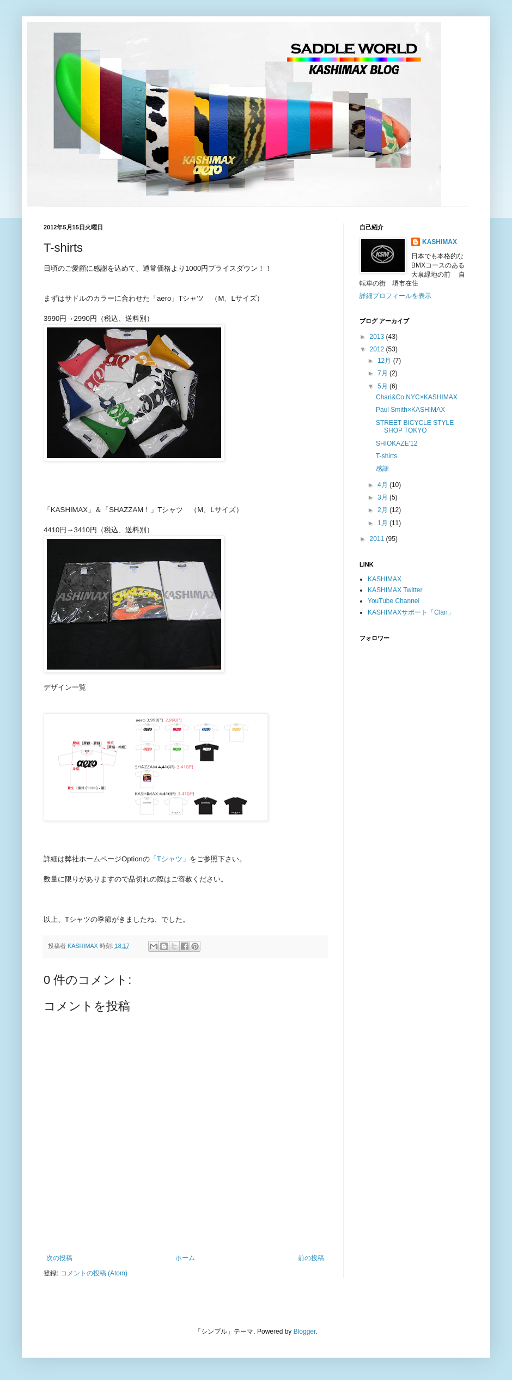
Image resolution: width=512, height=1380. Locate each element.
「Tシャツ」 (170, 859)
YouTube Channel (393, 601)
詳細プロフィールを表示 (395, 296)
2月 (383, 510)
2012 (378, 349)
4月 (383, 485)
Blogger (305, 1331)
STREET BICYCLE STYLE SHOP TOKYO (415, 426)
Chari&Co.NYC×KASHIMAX (417, 397)
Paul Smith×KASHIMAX (410, 410)
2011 (378, 539)
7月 (383, 373)
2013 (378, 337)
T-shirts (386, 456)
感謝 (382, 468)
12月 (385, 360)
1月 (383, 523)
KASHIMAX (439, 242)
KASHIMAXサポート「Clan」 (411, 612)
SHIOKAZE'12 (396, 443)
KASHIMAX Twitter (395, 590)
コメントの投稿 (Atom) (93, 1273)
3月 (383, 497)
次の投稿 (59, 1258)
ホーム (185, 1258)
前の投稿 (311, 1258)
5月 (383, 386)
